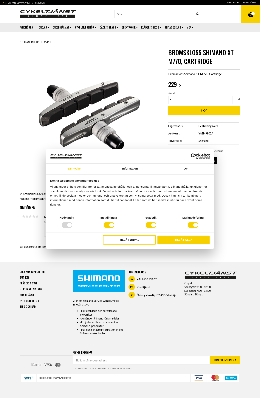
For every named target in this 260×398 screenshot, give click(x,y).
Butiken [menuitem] (25, 277)
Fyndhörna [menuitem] (26, 27)
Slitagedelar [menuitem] (173, 27)
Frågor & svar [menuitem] (29, 283)
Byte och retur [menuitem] (29, 301)
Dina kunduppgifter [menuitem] (32, 272)
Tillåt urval (129, 239)
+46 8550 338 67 (147, 279)
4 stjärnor (33, 216)
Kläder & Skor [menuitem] (150, 27)
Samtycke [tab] (74, 168)
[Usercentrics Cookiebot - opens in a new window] (193, 156)
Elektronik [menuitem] (129, 27)
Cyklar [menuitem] (43, 27)
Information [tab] (130, 168)
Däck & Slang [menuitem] (108, 27)
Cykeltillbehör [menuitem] (84, 27)
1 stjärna (23, 216)
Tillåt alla (183, 239)
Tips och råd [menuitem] (28, 306)
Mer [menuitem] (189, 27)
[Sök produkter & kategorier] (157, 14)
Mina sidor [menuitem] (233, 2)
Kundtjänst (143, 287)
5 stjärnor (37, 216)
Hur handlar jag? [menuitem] (31, 289)
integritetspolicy (124, 368)
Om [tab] (186, 168)
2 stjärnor (27, 216)
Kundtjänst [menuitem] (249, 2)
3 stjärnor (30, 216)
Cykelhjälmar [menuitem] (61, 27)
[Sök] (197, 14)
